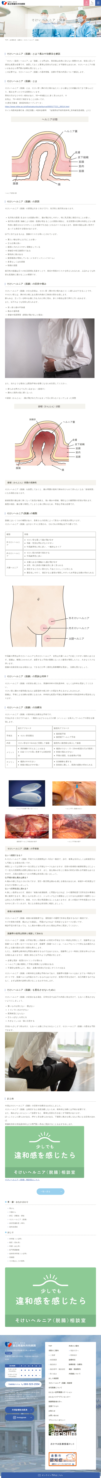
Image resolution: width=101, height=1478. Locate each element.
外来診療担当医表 (19, 1410)
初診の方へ (74, 1351)
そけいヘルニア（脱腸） (18, 1219)
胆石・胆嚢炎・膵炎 (17, 1216)
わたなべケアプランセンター (60, 1398)
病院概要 (53, 1360)
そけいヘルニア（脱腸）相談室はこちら (22, 1180)
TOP (50, 1346)
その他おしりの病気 (17, 1261)
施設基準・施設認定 (57, 1370)
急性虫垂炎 (13, 1227)
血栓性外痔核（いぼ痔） (18, 1254)
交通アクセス (54, 1408)
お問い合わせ (54, 1417)
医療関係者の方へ (55, 1403)
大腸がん (12, 1212)
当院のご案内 (54, 1351)
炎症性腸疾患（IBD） (17, 1223)
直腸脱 (12, 1257)
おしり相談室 (54, 1379)
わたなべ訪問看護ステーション (60, 1394)
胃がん (12, 1208)
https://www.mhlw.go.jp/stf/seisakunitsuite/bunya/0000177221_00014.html (37, 107)
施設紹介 (53, 1365)
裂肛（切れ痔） (15, 1242)
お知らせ (52, 1413)
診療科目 (72, 1360)
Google (8, 1353)
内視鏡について (75, 1375)
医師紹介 (73, 1356)
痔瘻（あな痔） (15, 1246)
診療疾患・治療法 (75, 1365)
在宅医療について (55, 1389)
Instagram (19, 1418)
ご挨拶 (52, 1356)
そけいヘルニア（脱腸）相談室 (60, 1384)
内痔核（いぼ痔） (16, 1239)
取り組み (53, 1375)
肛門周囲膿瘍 (14, 1250)
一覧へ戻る (45, 1192)
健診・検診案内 (75, 1370)
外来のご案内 (74, 1346)
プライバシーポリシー (57, 1422)
